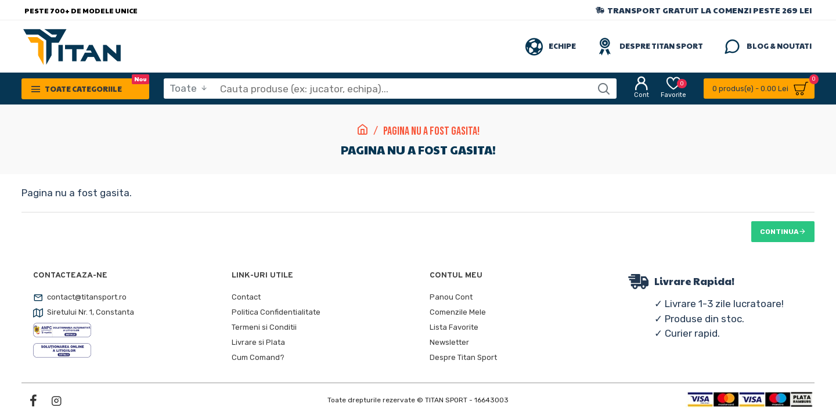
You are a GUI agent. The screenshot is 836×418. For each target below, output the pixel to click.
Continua (779, 232)
